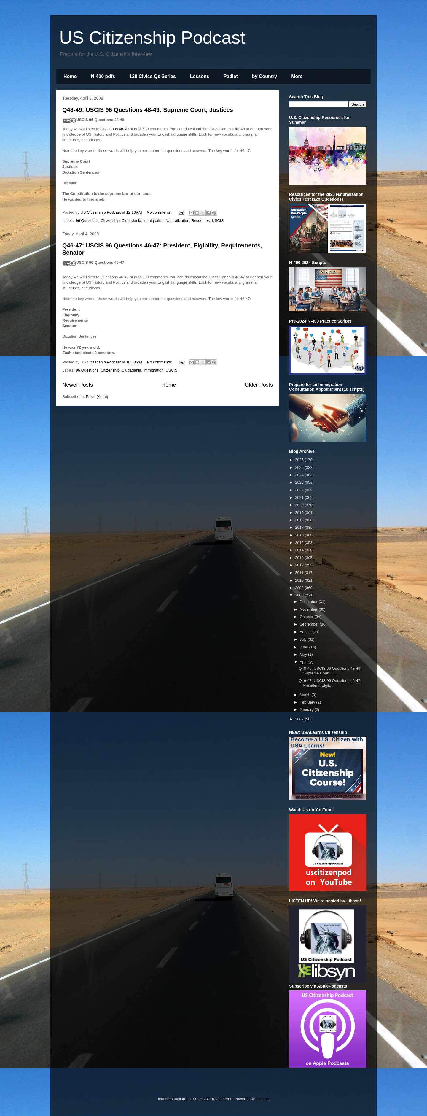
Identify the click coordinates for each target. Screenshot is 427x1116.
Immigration (153, 220)
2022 (300, 490)
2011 (300, 572)
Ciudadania (131, 220)
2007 (300, 719)
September (310, 624)
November (309, 609)
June (304, 647)
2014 (300, 550)
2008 (300, 595)
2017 (300, 527)
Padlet (231, 76)
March (306, 695)
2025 (300, 467)
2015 (300, 542)
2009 (300, 587)
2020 (300, 505)
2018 (300, 520)
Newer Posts (77, 385)
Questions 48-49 (115, 129)
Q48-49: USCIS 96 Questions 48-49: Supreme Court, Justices (147, 110)
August (306, 632)
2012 (300, 565)
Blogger (262, 1099)
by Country (264, 76)
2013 (300, 557)
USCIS (218, 220)
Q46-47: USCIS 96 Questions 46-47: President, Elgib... (330, 683)
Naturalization (177, 220)
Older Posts (259, 385)
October (307, 617)
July (304, 639)
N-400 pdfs (103, 76)
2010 (300, 580)
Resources (200, 220)
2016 (300, 535)
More (296, 76)
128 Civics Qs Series (152, 76)
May (304, 654)
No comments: (160, 212)
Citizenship (110, 220)
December (309, 601)
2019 (300, 512)
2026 (300, 460)
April (304, 662)
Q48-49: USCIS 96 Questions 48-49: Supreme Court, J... (330, 670)
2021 (300, 497)
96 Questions (87, 220)
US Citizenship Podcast (152, 37)
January (307, 709)
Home (70, 76)
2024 (300, 475)
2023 (300, 482)
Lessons (199, 76)
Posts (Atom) (97, 396)
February (308, 702)
